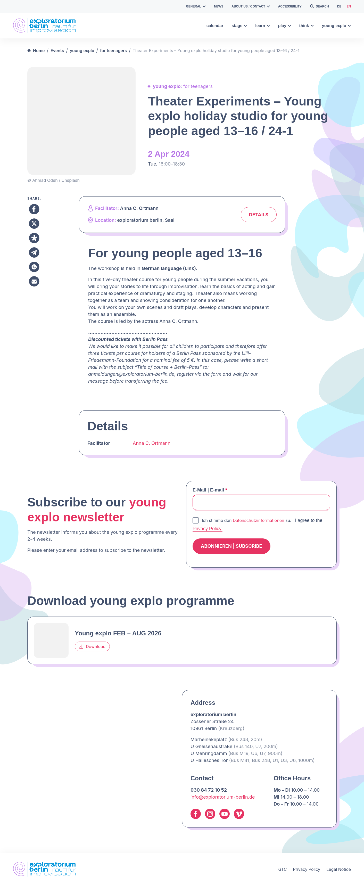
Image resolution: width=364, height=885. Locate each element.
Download (92, 646)
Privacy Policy (306, 869)
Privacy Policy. (207, 528)
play (284, 25)
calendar (215, 25)
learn (262, 25)
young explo (336, 25)
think (306, 25)
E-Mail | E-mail (210, 490)
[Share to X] (34, 223)
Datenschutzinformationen (258, 520)
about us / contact (250, 6)
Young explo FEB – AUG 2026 (118, 633)
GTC (282, 869)
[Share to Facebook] (34, 209)
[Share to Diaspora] (34, 238)
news (218, 6)
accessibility (290, 6)
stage (239, 25)
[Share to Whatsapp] (34, 267)
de (339, 6)
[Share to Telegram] (34, 252)
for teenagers (113, 50)
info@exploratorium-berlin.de (223, 797)
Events (57, 50)
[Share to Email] (34, 281)
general (196, 6)
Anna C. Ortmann (151, 443)
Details (258, 214)
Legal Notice (338, 869)
